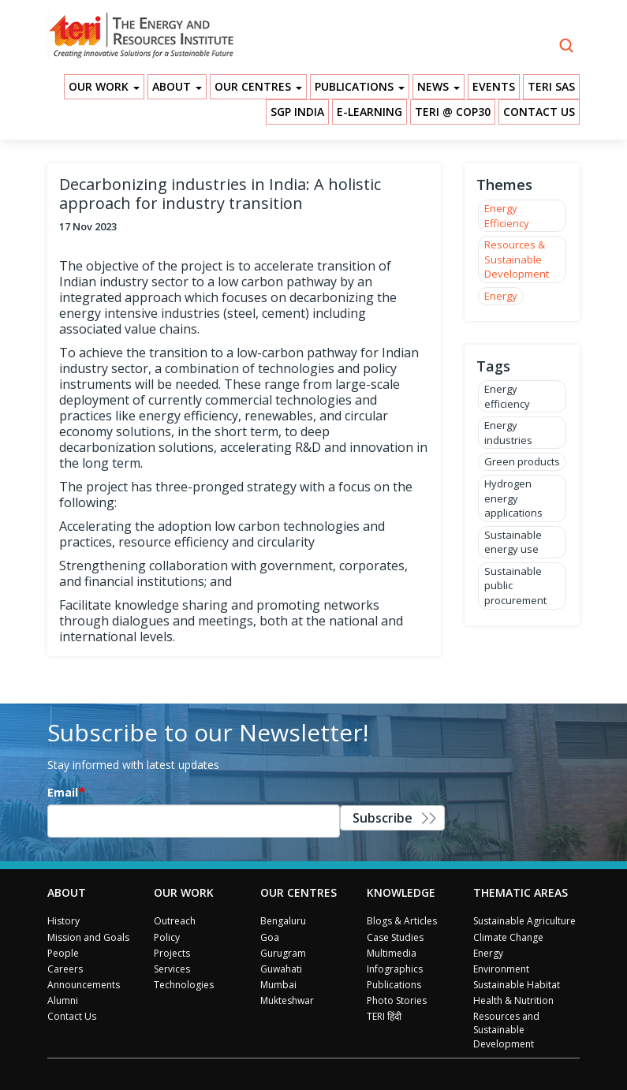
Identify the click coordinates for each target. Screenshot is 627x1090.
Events (493, 86)
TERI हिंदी (384, 1016)
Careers (65, 969)
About (177, 86)
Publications (360, 86)
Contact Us (539, 111)
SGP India (297, 111)
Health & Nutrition (513, 1000)
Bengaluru (283, 921)
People (63, 953)
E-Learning (369, 111)
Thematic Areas (520, 892)
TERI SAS (551, 86)
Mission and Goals (88, 937)
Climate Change (508, 937)
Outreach (175, 921)
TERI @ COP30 (453, 111)
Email (62, 792)
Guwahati (281, 969)
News (438, 86)
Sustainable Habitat (516, 984)
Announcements (83, 984)
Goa (269, 937)
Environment (501, 969)
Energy (500, 296)
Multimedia (391, 953)
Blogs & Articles (402, 921)
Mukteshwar (287, 1000)
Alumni (62, 1000)
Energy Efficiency (506, 215)
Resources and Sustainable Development (506, 1030)
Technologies (184, 984)
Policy (167, 937)
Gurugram (283, 953)
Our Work (104, 86)
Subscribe (382, 818)
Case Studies (395, 937)
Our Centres (258, 86)
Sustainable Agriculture (524, 921)
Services (172, 969)
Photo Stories (397, 1000)
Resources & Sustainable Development (516, 259)
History (63, 921)
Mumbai (278, 984)
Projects (172, 953)
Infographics (395, 969)
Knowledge (401, 892)
